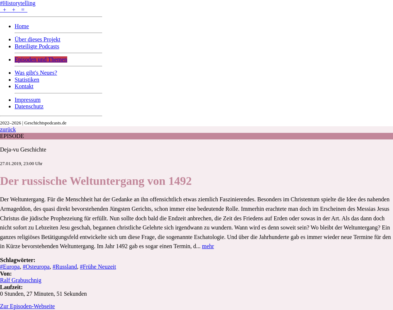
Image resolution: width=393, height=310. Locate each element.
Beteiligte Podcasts (37, 46)
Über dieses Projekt (37, 39)
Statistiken (27, 79)
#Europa (10, 267)
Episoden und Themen (41, 59)
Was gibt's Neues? (36, 73)
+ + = (13, 10)
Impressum (28, 100)
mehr (208, 246)
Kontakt (24, 86)
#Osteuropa (36, 267)
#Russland (65, 267)
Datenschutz (29, 106)
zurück (8, 129)
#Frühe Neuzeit (98, 267)
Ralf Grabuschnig (20, 280)
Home (22, 26)
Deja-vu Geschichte (23, 149)
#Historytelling (17, 3)
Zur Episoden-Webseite (27, 306)
